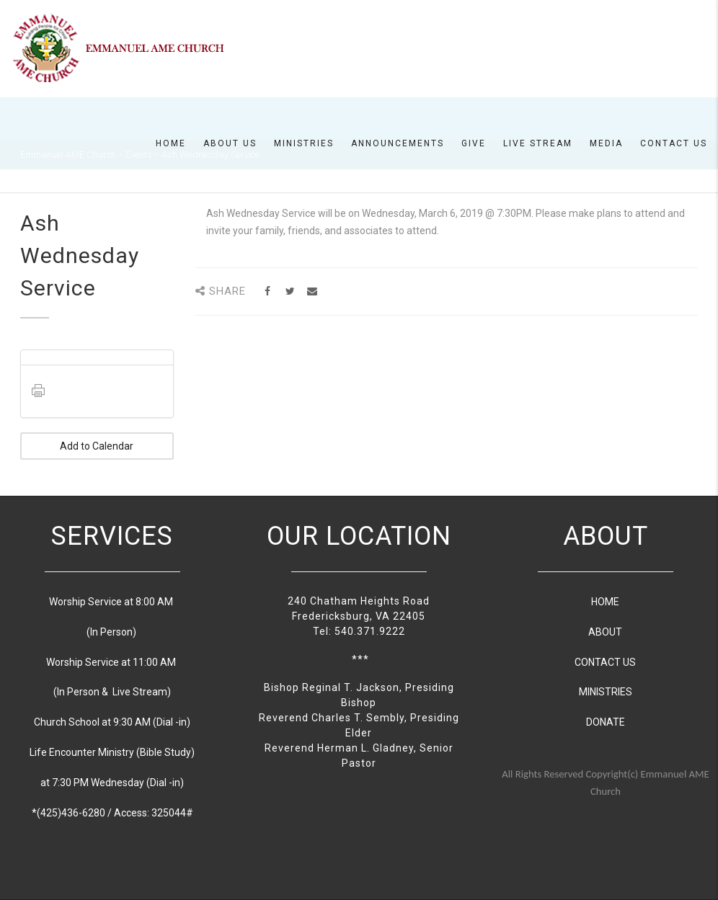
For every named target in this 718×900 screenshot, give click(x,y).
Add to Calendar (96, 446)
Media (606, 143)
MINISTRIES (605, 692)
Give (473, 143)
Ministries (304, 143)
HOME (605, 601)
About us (230, 143)
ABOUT (605, 632)
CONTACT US (605, 662)
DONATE (605, 722)
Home (171, 143)
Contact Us (673, 143)
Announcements (397, 143)
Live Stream (537, 143)
